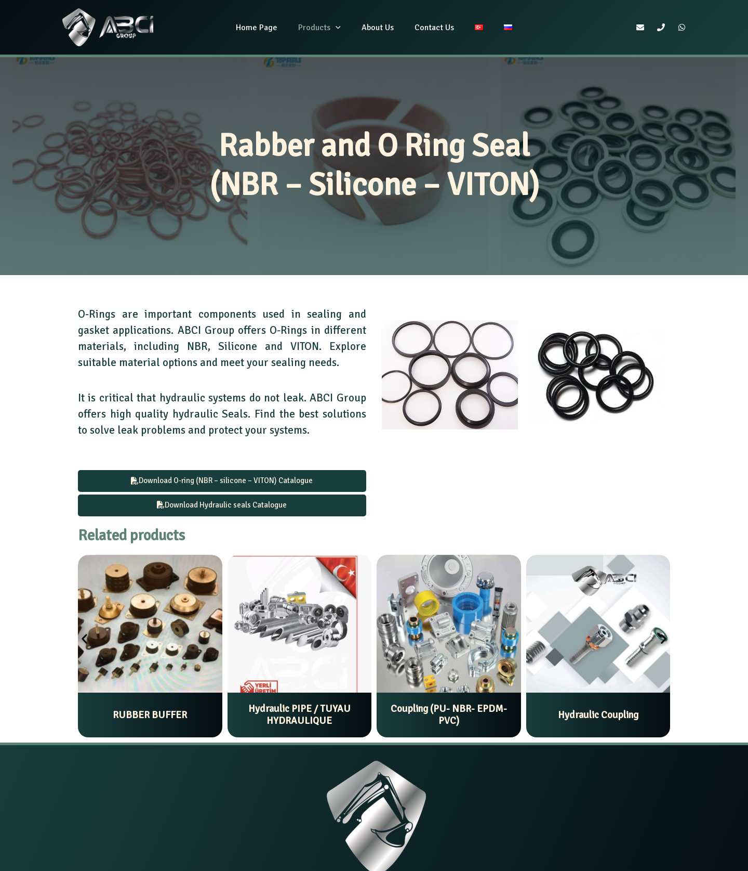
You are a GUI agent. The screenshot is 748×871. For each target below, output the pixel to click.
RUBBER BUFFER (150, 717)
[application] (342, 27)
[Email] (640, 27)
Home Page (267, 27)
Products (325, 27)
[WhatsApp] (682, 27)
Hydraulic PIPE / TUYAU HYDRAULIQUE (299, 717)
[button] (84, 640)
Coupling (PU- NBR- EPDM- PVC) (449, 717)
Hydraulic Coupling (598, 717)
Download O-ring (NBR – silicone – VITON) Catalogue (222, 481)
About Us (380, 27)
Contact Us (432, 27)
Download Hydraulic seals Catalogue (222, 506)
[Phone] (661, 27)
